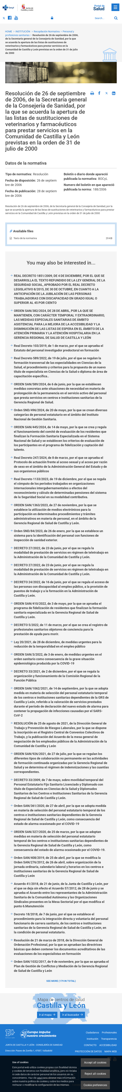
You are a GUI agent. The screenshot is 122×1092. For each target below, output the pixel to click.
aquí (39, 1077)
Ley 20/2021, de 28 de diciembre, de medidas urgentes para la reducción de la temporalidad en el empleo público (58, 644)
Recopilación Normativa (47, 31)
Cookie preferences (95, 1085)
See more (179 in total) (61, 981)
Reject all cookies (95, 1073)
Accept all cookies (95, 1062)
